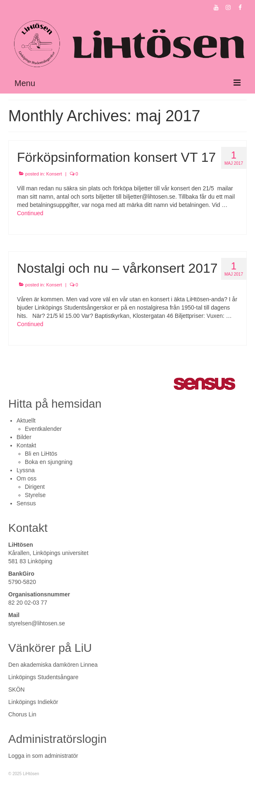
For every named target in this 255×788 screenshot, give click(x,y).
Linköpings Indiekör (33, 702)
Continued (30, 213)
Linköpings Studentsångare (43, 677)
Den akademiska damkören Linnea (53, 664)
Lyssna (26, 470)
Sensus (26, 503)
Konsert (54, 173)
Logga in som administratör (43, 755)
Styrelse (35, 495)
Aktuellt (26, 420)
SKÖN (16, 689)
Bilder (24, 437)
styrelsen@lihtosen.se (36, 623)
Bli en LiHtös (41, 453)
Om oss (26, 478)
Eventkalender (43, 428)
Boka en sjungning (48, 462)
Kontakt (26, 445)
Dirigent (35, 486)
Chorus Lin (22, 714)
